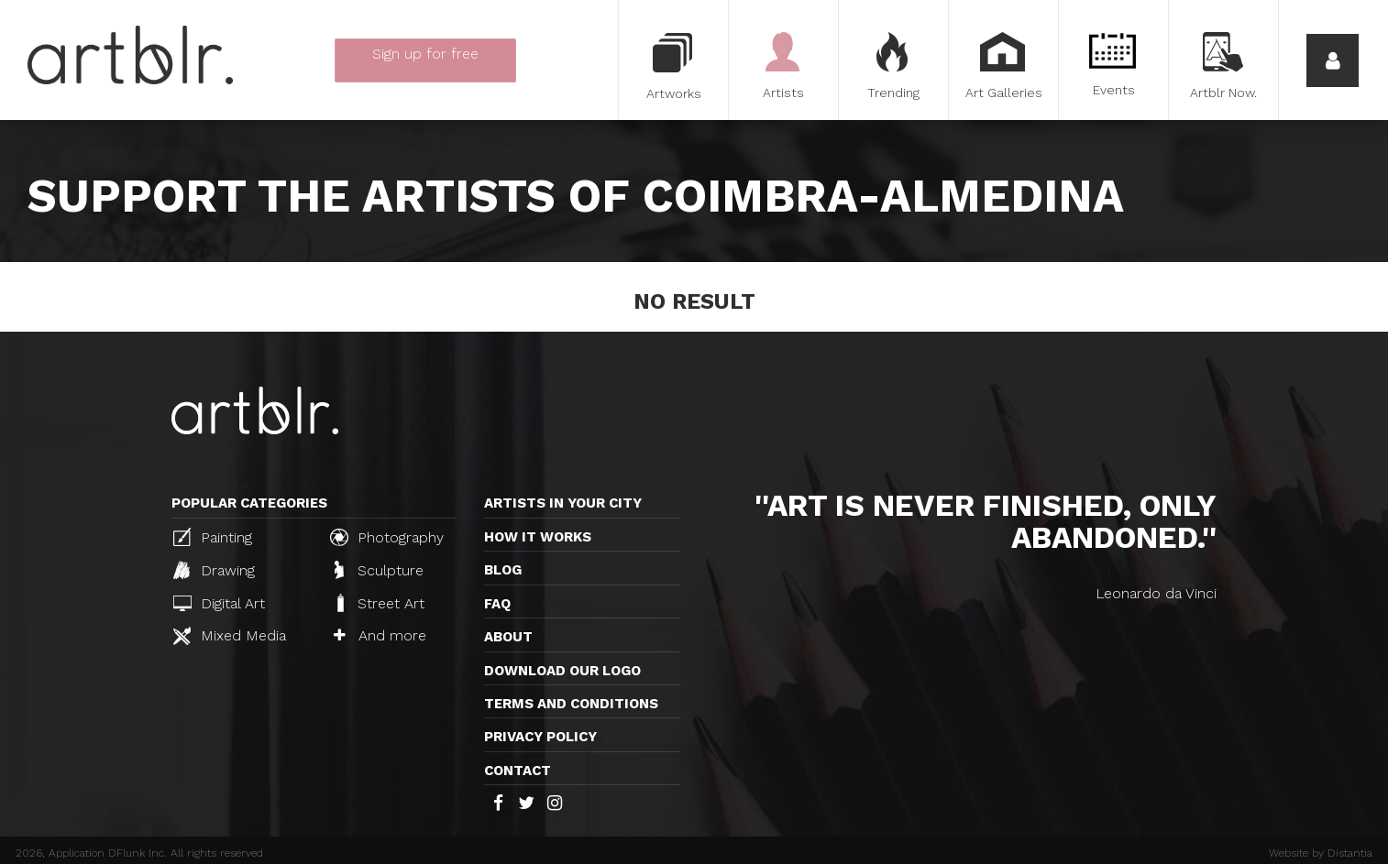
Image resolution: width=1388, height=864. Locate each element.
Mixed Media (229, 636)
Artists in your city (563, 503)
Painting (212, 537)
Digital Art (219, 603)
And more (380, 635)
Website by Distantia (1320, 853)
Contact (517, 770)
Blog (503, 570)
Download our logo (562, 670)
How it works (537, 537)
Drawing (214, 570)
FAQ (497, 604)
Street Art (379, 603)
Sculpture (379, 570)
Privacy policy (540, 736)
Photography (387, 537)
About (508, 637)
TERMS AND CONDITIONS (571, 703)
